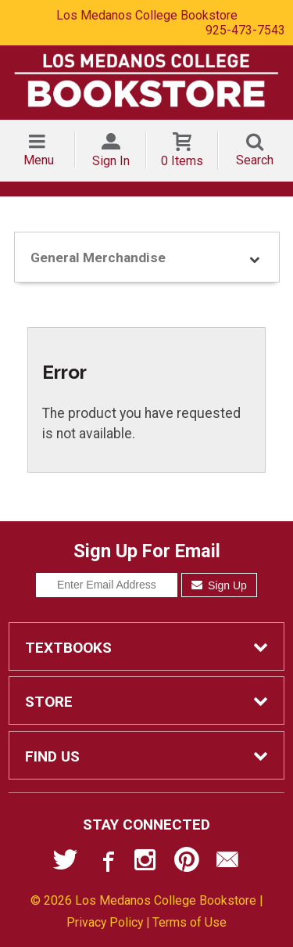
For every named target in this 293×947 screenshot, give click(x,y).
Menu (38, 160)
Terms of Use (189, 922)
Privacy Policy (104, 922)
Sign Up (219, 585)
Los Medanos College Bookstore (147, 15)
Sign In (111, 160)
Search (254, 160)
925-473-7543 (245, 30)
